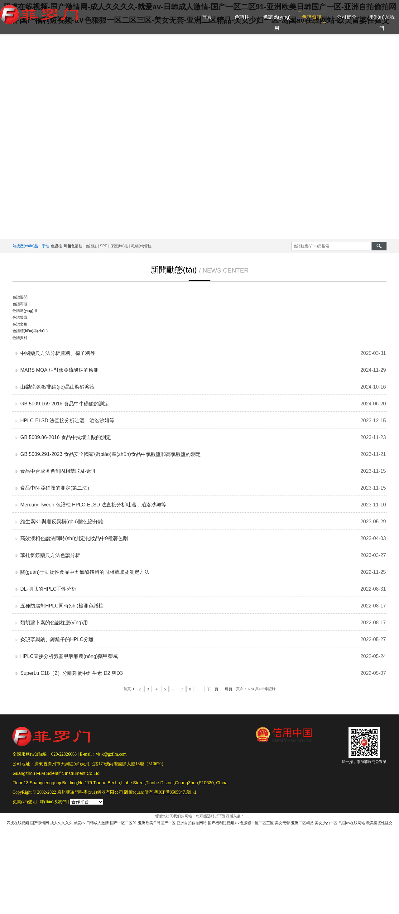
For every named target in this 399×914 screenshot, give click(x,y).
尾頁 (228, 689)
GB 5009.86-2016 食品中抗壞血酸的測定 (65, 437)
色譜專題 (19, 304)
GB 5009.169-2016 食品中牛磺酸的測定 (64, 403)
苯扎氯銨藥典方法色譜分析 (50, 555)
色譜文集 (19, 324)
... (199, 689)
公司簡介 (347, 17)
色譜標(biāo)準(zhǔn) (30, 331)
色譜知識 (19, 317)
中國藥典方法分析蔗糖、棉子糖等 (57, 353)
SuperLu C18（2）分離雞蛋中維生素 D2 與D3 (71, 673)
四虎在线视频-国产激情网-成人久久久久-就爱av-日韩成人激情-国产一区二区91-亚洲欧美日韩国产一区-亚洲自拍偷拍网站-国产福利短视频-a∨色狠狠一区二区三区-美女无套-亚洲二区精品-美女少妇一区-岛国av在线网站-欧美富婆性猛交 (199, 823)
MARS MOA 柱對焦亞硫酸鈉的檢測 (59, 370)
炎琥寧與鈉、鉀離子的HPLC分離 (57, 639)
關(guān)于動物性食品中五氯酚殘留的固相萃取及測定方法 (84, 572)
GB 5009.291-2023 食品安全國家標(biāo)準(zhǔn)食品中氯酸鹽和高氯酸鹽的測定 (110, 454)
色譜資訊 (312, 17)
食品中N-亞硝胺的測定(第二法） (56, 488)
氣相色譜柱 (73, 246)
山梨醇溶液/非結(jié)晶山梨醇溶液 (57, 386)
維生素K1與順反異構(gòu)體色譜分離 (61, 521)
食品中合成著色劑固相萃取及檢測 (57, 471)
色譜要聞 (19, 297)
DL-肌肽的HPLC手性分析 (48, 589)
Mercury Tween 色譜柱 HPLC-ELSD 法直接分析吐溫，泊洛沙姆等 (93, 504)
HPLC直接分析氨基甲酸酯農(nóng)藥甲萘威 (69, 656)
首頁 (207, 17)
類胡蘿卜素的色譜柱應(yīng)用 (54, 622)
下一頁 (212, 689)
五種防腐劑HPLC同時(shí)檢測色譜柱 (61, 605)
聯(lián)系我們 (381, 22)
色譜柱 (241, 17)
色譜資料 (19, 338)
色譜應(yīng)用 (277, 22)
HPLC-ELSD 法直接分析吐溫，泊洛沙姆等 (67, 420)
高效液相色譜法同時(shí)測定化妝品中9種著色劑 (74, 538)
